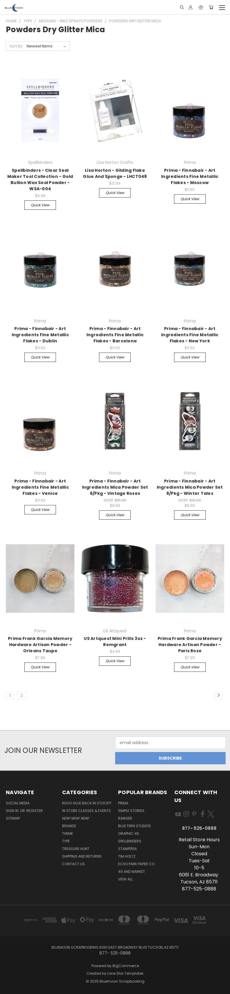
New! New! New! (75, 818)
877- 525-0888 (199, 828)
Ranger (125, 818)
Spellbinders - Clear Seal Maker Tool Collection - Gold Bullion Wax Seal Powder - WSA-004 (40, 179)
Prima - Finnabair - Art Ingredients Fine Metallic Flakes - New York (189, 335)
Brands (69, 825)
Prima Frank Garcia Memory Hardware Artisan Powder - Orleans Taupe (40, 645)
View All (125, 879)
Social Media (18, 803)
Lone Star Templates (125, 973)
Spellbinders (129, 841)
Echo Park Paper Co (136, 863)
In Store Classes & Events (86, 810)
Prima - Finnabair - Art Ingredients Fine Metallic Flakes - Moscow (189, 176)
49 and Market (131, 871)
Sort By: (16, 46)
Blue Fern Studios (134, 825)
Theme (67, 833)
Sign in (12, 810)
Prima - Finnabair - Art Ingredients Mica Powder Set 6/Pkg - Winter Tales (190, 487)
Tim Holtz (126, 856)
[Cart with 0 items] (211, 7)
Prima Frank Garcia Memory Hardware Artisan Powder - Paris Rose (190, 645)
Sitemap (13, 818)
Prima (123, 803)
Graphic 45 (128, 833)
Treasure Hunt (75, 848)
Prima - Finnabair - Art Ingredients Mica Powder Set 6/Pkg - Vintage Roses (115, 487)
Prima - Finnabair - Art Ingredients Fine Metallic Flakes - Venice (40, 487)
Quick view (40, 204)
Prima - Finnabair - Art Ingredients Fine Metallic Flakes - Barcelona (115, 335)
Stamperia (127, 848)
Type (66, 841)
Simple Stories (131, 810)
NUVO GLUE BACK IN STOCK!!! (86, 803)
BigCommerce (126, 965)
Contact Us (73, 863)
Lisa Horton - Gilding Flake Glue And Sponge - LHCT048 (115, 173)
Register (34, 810)
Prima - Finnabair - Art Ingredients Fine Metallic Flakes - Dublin (40, 335)
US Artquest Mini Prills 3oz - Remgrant (115, 642)
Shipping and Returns (82, 856)
